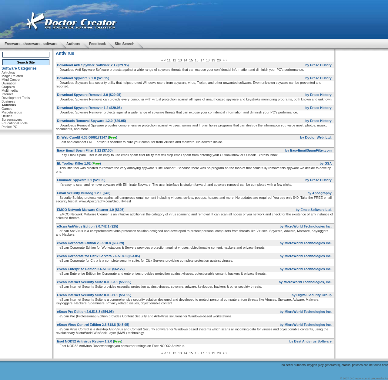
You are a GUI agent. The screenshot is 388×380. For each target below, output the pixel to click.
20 (219, 60)
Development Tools (16, 98)
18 (207, 60)
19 (213, 60)
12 (174, 60)
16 (197, 60)
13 (180, 60)
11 (169, 60)
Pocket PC (9, 127)
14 (185, 60)
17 (202, 60)
